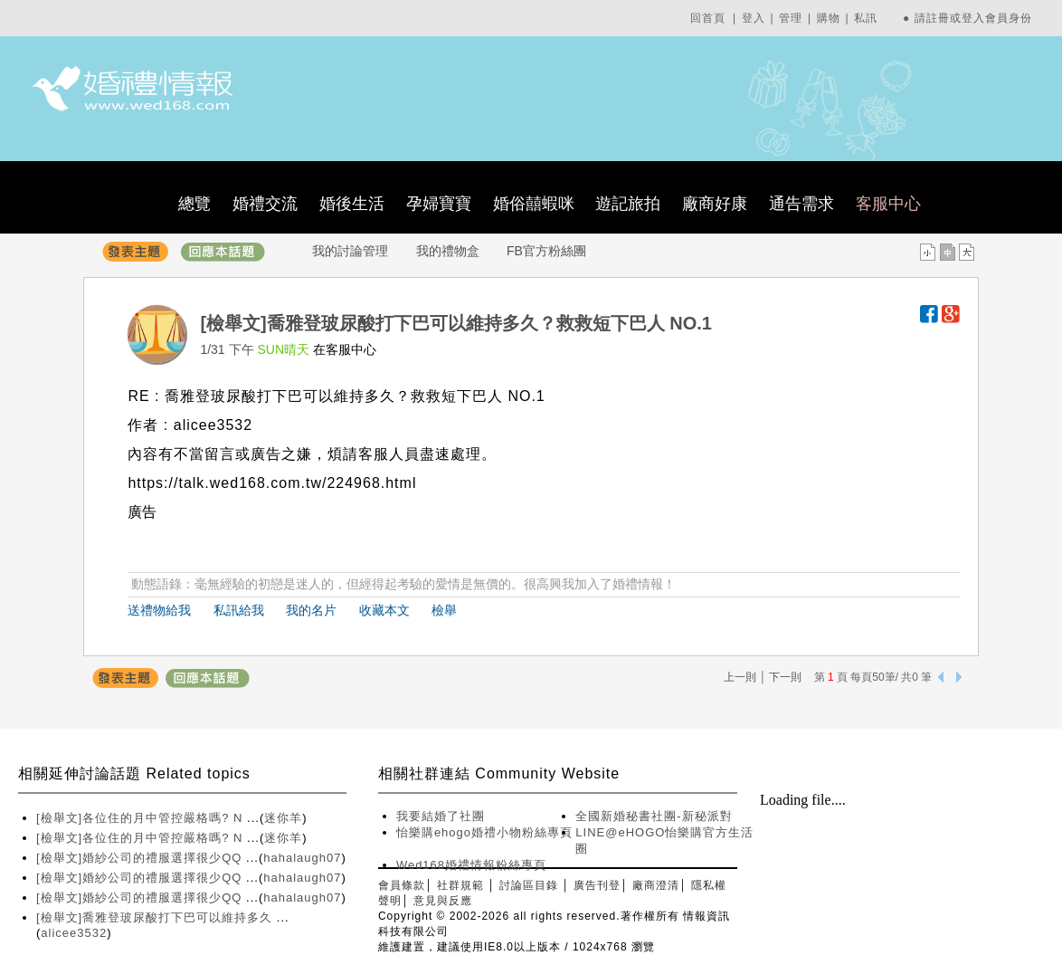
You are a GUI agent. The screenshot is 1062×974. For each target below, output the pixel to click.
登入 (753, 18)
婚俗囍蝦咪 (533, 204)
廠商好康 (714, 204)
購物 (828, 18)
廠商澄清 (655, 885)
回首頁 (707, 18)
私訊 (865, 18)
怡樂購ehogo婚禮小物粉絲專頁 (484, 832)
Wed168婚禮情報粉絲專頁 (471, 865)
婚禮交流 (265, 204)
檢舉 (444, 610)
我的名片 (311, 610)
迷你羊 (283, 818)
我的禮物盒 (447, 251)
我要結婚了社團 (440, 816)
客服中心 (888, 204)
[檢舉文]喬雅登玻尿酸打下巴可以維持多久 (156, 917)
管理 (790, 18)
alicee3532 (74, 933)
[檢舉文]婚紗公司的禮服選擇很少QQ (141, 857)
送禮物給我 (159, 610)
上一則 (740, 677)
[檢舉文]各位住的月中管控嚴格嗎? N (141, 818)
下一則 (785, 677)
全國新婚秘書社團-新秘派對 (653, 816)
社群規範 (460, 885)
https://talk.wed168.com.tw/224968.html (272, 483)
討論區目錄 (528, 885)
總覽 (194, 204)
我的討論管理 (350, 251)
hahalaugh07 (302, 857)
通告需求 (801, 204)
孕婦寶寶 (438, 204)
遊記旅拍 (627, 204)
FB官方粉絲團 (546, 251)
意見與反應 (442, 900)
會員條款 (401, 885)
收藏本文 (384, 610)
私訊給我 (238, 610)
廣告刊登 (597, 885)
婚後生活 (351, 204)
